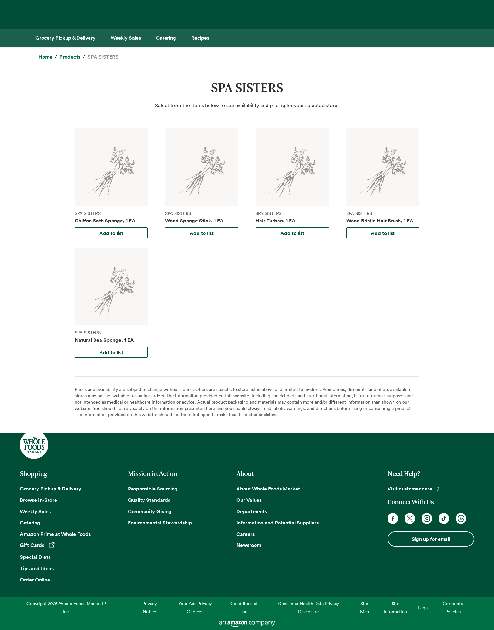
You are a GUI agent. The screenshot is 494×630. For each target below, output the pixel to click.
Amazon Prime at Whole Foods (55, 533)
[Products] (70, 57)
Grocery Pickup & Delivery (50, 488)
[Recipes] (200, 38)
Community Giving (150, 511)
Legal (423, 607)
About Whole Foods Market (268, 488)
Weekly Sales (35, 511)
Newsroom (248, 544)
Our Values (248, 499)
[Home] (45, 57)
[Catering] (166, 38)
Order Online (35, 579)
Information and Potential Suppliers (277, 522)
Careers (245, 533)
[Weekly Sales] (126, 38)
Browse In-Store (38, 499)
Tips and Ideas (37, 568)
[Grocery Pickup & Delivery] (65, 38)
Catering (30, 522)
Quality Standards (149, 499)
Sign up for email (431, 539)
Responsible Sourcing (153, 488)
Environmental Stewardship (160, 522)
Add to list (111, 233)
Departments (251, 511)
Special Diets (35, 556)
